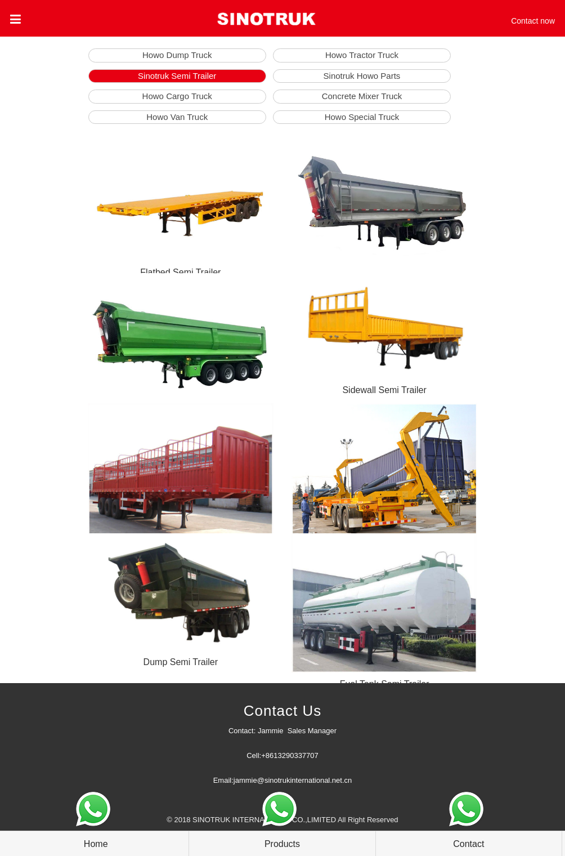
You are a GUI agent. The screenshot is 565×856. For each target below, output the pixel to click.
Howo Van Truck (177, 117)
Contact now (533, 20)
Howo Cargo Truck (177, 96)
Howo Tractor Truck (361, 55)
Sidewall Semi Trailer (384, 390)
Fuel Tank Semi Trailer (384, 684)
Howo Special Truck (362, 117)
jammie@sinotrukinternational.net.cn (293, 780)
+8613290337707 (290, 755)
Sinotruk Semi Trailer (177, 76)
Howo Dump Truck (177, 55)
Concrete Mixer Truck (362, 96)
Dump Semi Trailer (181, 662)
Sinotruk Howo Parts (362, 76)
